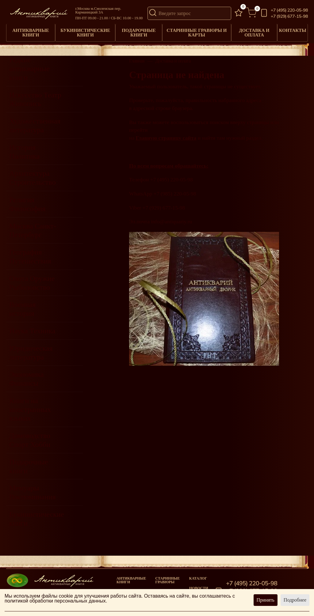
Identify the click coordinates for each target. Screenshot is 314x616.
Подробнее (295, 600)
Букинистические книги (85, 31)
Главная (136, 57)
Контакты (292, 29)
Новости (198, 584)
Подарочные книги (138, 31)
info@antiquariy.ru (171, 218)
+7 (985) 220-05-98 (175, 190)
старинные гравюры (167, 576)
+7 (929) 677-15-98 (289, 16)
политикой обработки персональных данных (55, 600)
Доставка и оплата (252, 31)
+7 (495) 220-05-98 (289, 10)
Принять (265, 600)
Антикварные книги (31, 31)
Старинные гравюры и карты (195, 31)
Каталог (198, 574)
